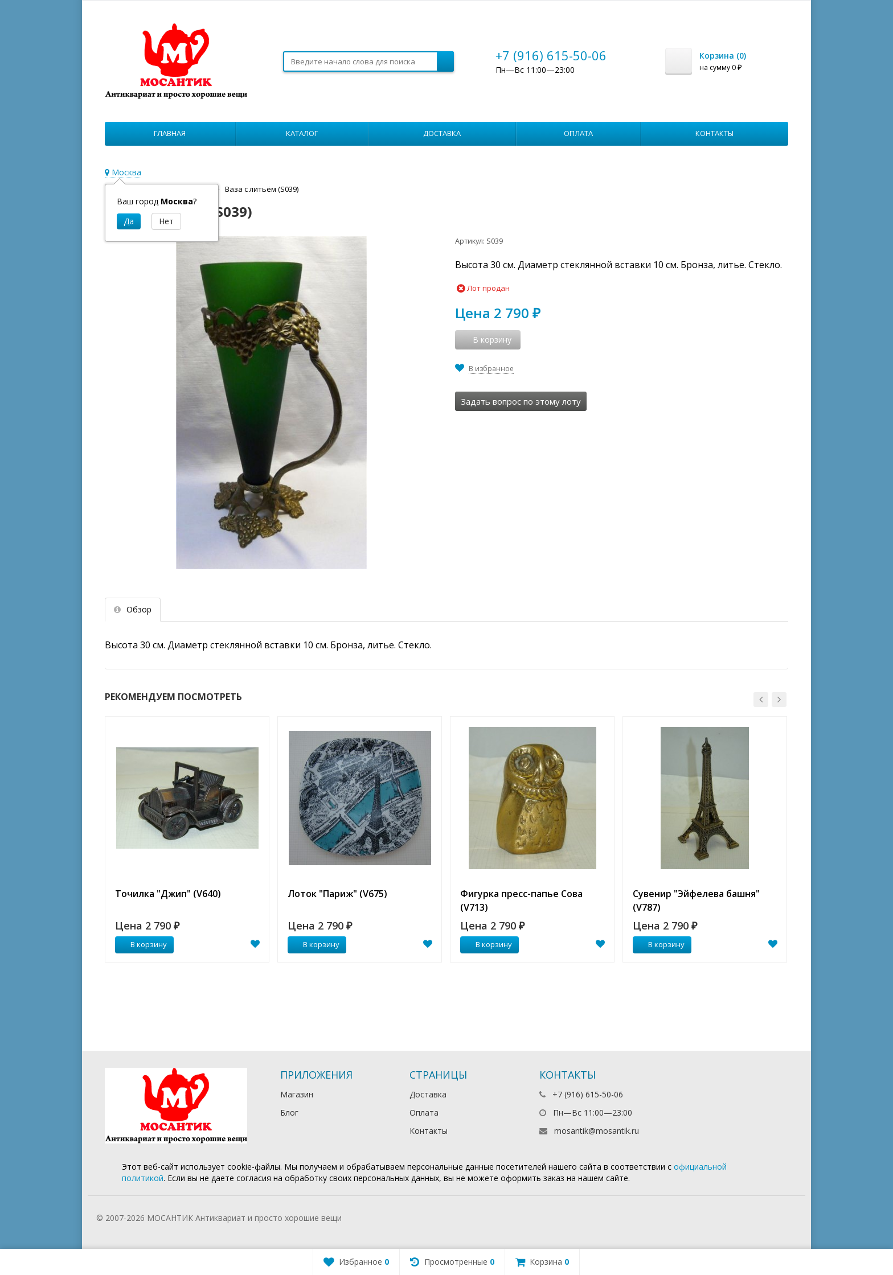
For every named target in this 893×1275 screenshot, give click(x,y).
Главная (170, 133)
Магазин (296, 1094)
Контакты (714, 133)
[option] (187, 839)
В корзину (142, 944)
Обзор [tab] (132, 609)
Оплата (578, 133)
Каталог (302, 133)
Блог (289, 1112)
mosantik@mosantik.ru (596, 1130)
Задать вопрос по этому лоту (521, 401)
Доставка (442, 133)
